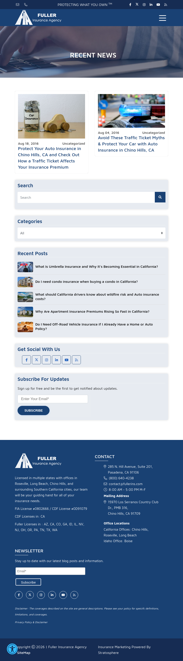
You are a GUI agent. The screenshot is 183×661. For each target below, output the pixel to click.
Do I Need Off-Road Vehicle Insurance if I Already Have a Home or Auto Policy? (94, 326)
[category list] (91, 233)
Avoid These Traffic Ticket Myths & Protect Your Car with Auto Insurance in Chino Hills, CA (131, 143)
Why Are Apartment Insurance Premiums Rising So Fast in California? (92, 311)
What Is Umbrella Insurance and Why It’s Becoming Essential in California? (96, 266)
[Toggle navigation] (163, 17)
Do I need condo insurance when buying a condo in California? (86, 281)
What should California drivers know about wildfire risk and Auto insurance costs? (97, 296)
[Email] (50, 571)
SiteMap (23, 653)
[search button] (160, 197)
